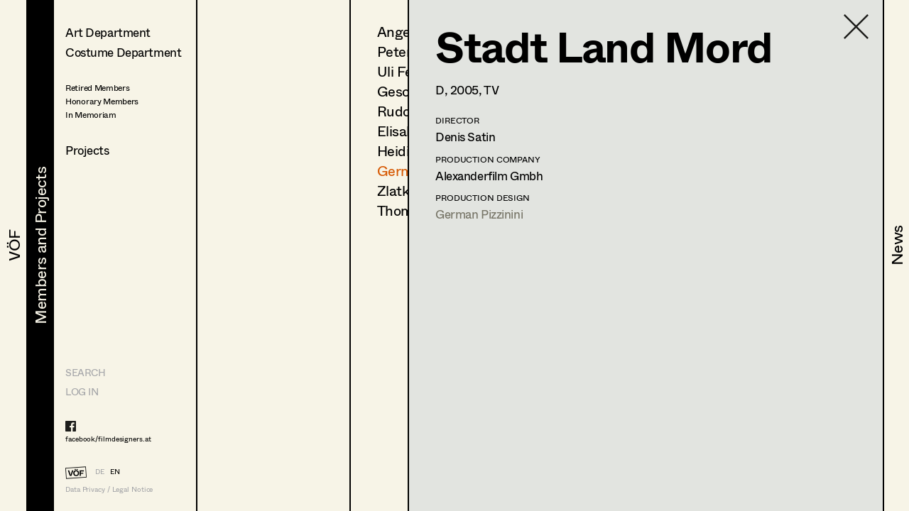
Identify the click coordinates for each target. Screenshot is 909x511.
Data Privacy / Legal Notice (109, 489)
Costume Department (123, 52)
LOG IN (81, 391)
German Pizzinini (479, 214)
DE (99, 471)
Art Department (108, 32)
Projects (87, 150)
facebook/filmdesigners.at (108, 438)
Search (85, 372)
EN (115, 471)
